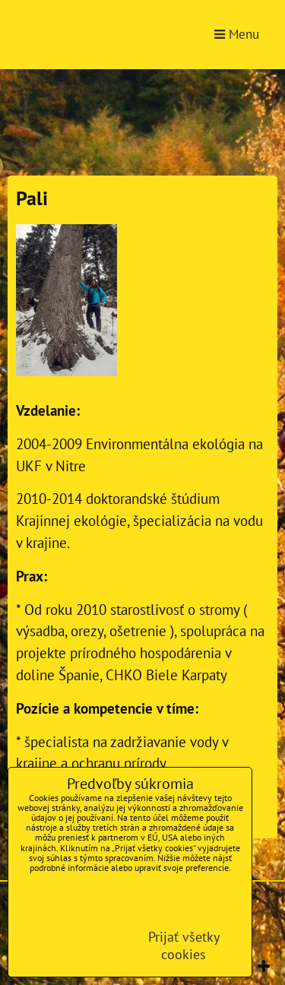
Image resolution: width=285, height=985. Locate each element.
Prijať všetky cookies (184, 945)
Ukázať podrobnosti (66, 935)
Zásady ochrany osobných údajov (147, 891)
